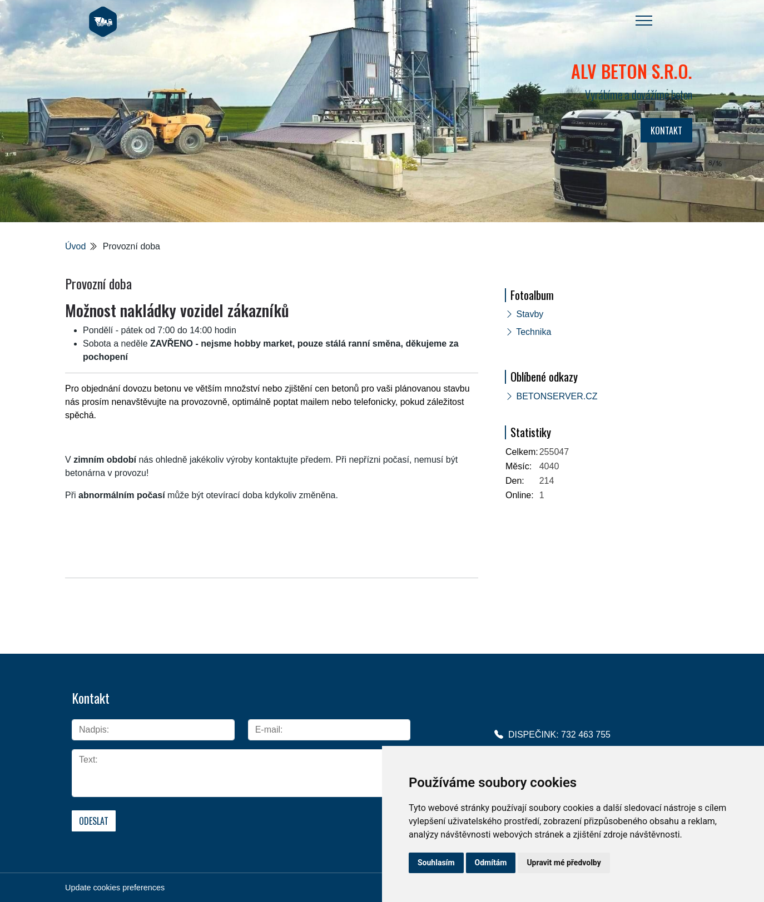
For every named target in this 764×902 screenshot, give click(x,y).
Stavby (529, 314)
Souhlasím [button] (436, 862)
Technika (533, 332)
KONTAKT (666, 130)
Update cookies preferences (115, 886)
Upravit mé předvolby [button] (564, 862)
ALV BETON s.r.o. (631, 71)
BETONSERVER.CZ (556, 396)
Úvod (75, 246)
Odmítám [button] (491, 862)
